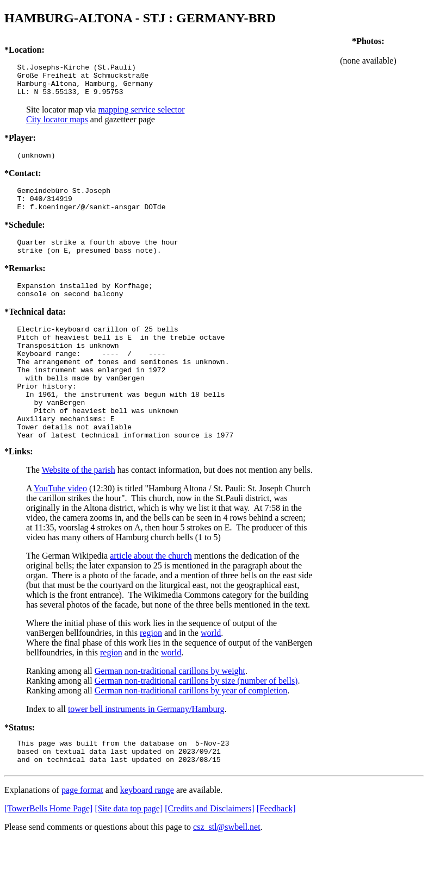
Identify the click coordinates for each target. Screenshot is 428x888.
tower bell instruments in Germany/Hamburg (146, 751)
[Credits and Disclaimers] (209, 855)
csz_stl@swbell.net (226, 874)
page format (82, 837)
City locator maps (57, 125)
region (151, 675)
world (211, 675)
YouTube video (60, 530)
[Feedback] (276, 855)
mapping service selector (141, 116)
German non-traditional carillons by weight (170, 713)
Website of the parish (78, 512)
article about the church (151, 598)
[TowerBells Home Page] (48, 855)
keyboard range (147, 837)
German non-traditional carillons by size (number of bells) (196, 723)
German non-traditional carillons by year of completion (191, 732)
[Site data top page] (129, 855)
